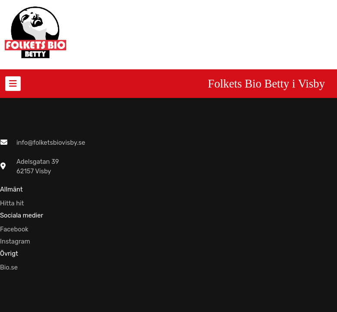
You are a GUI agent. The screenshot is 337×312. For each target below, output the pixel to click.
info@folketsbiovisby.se (50, 142)
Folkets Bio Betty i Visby (266, 83)
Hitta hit (12, 203)
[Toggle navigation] (13, 83)
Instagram (15, 241)
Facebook (14, 229)
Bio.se (9, 267)
